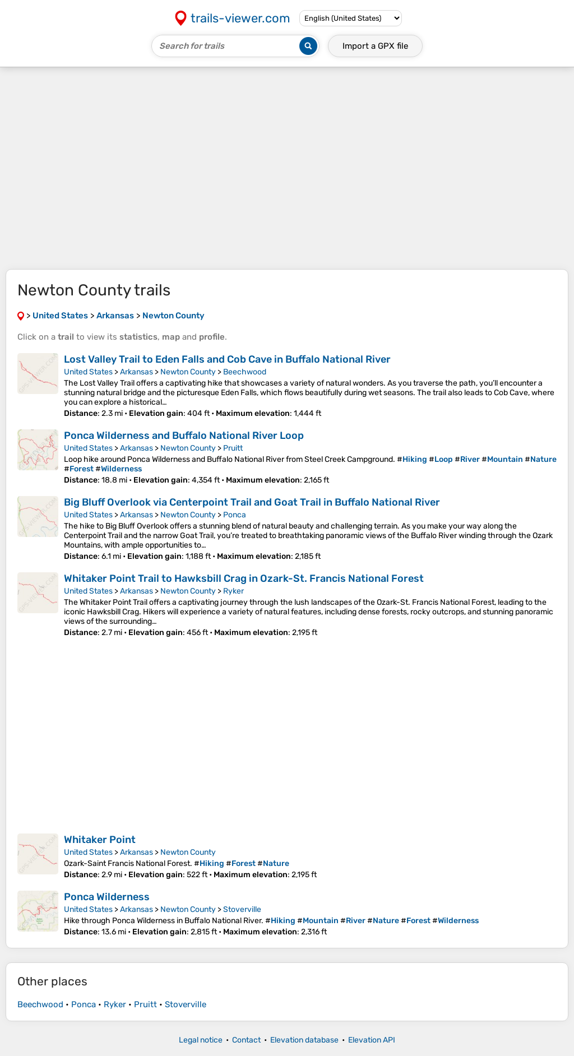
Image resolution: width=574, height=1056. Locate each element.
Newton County (188, 372)
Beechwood (244, 372)
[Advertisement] (287, 168)
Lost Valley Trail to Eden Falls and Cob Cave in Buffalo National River (227, 359)
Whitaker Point (100, 839)
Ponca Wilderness (107, 897)
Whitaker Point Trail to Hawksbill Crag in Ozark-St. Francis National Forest (244, 578)
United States (88, 372)
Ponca (234, 515)
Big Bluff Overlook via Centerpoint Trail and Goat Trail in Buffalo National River (252, 502)
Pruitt (233, 448)
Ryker (233, 591)
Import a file (375, 46)
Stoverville (242, 909)
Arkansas (136, 372)
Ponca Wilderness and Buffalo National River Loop (184, 435)
